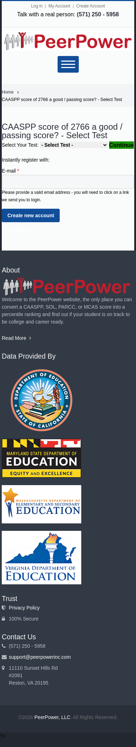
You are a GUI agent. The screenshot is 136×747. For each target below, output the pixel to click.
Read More (16, 338)
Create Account (90, 6)
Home (8, 92)
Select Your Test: (21, 145)
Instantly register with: (25, 160)
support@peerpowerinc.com (40, 657)
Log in (36, 6)
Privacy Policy (24, 608)
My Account (59, 6)
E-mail (10, 171)
